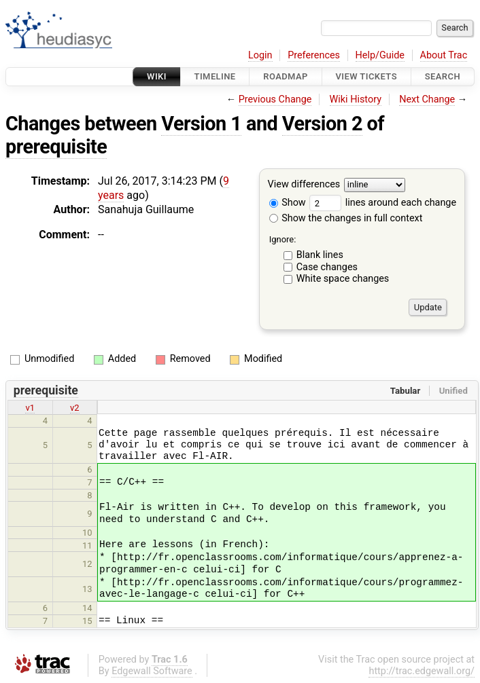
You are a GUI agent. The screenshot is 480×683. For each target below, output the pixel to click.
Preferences (314, 55)
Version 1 (201, 123)
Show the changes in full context (346, 218)
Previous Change (275, 99)
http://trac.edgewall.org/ (421, 671)
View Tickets (366, 76)
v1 (30, 408)
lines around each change (382, 202)
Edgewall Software (152, 671)
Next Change (427, 99)
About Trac (444, 55)
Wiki (157, 76)
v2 (75, 408)
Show (287, 202)
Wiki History (355, 99)
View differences (304, 185)
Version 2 (322, 123)
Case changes (327, 267)
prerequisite (56, 146)
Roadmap (285, 76)
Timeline (215, 76)
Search (442, 76)
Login (260, 55)
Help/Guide (380, 55)
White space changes (343, 278)
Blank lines (319, 255)
